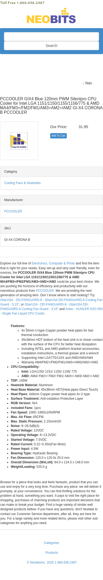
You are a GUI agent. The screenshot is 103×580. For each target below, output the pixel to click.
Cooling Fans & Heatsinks (22, 183)
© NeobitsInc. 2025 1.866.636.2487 (52, 562)
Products (51, 553)
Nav (87, 83)
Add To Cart (58, 135)
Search (51, 45)
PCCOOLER (13, 211)
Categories (51, 543)
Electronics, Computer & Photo (53, 263)
